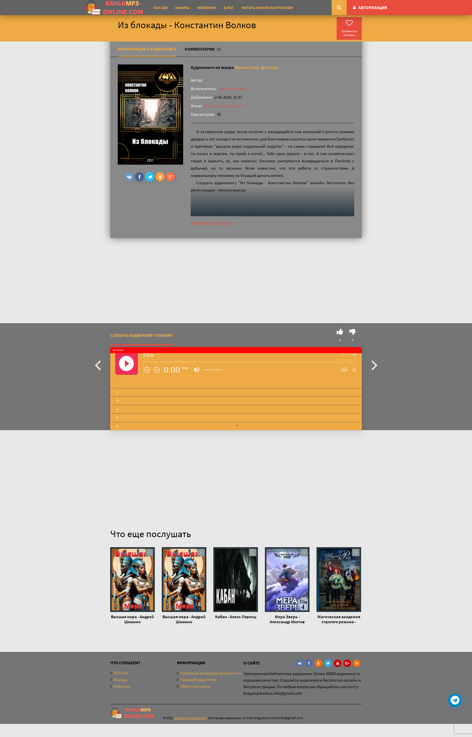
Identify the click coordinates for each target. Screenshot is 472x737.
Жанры (182, 7)
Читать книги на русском (267, 7)
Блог (229, 7)
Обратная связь (195, 686)
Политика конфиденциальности (210, 673)
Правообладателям (198, 679)
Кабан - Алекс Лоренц (235, 616)
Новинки (206, 7)
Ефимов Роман (233, 88)
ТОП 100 (160, 7)
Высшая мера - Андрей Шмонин (132, 619)
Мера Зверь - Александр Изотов (287, 619)
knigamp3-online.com (190, 718)
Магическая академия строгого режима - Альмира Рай (339, 619)
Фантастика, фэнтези (256, 67)
